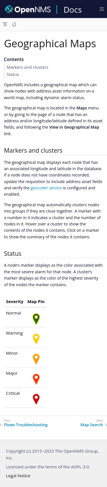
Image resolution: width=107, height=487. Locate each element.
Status (13, 74)
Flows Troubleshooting (26, 424)
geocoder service (46, 188)
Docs (73, 9)
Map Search (91, 424)
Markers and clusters (27, 67)
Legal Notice (18, 475)
